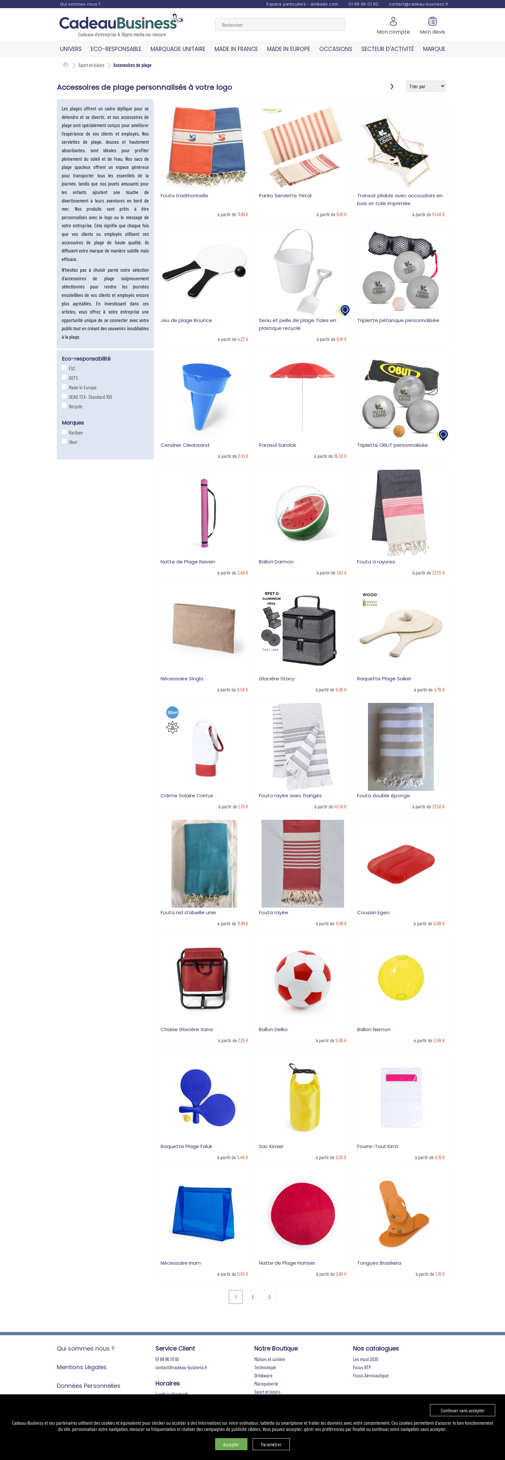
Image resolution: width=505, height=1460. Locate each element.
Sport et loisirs (91, 65)
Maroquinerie (266, 1383)
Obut (72, 442)
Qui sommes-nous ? (80, 4)
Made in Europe (82, 387)
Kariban (75, 432)
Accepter (231, 1444)
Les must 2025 (365, 1359)
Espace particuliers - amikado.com (302, 4)
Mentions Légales (82, 1367)
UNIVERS (71, 49)
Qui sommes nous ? (86, 1348)
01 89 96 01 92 (363, 4)
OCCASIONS (335, 49)
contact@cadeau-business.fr (419, 4)
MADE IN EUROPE (288, 49)
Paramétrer (271, 1444)
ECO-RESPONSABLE (116, 49)
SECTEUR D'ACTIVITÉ (387, 49)
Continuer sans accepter (463, 1410)
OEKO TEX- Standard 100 (90, 397)
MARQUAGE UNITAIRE (177, 49)
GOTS (73, 378)
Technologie (265, 1367)
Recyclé (75, 406)
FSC (71, 368)
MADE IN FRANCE (236, 49)
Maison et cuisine (269, 1359)
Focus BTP (362, 1367)
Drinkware (263, 1375)
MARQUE (434, 49)
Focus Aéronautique (371, 1375)
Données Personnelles (88, 1386)
